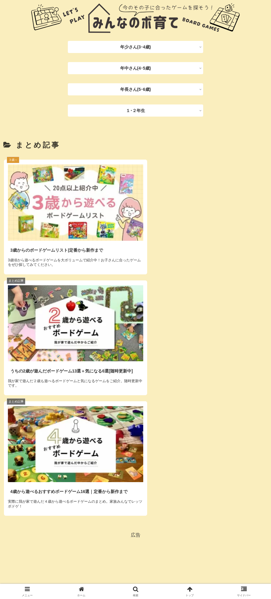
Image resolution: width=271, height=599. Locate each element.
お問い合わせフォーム (169, 578)
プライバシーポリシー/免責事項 (111, 578)
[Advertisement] (135, 458)
